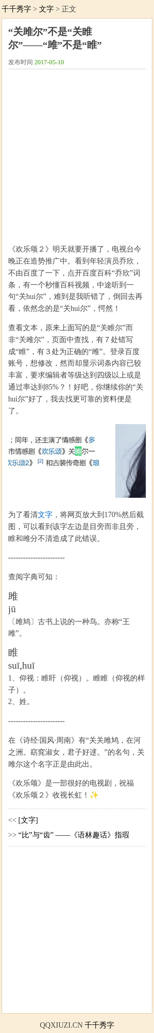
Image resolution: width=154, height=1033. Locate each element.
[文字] (28, 820)
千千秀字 (16, 9)
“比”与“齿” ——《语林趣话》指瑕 (73, 835)
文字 (46, 9)
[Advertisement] (77, 152)
